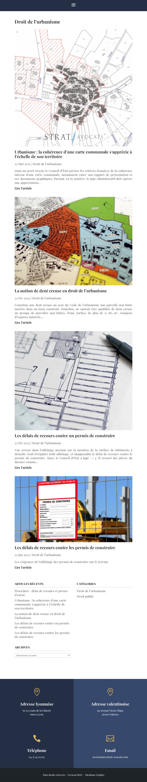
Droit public (85, 596)
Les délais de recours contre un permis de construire (65, 435)
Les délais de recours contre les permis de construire (65, 547)
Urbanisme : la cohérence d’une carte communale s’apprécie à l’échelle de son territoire (73, 154)
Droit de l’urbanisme (47, 164)
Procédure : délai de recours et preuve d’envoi (41, 593)
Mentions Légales (94, 774)
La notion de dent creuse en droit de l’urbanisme (61, 290)
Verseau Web (75, 774)
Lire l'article (23, 188)
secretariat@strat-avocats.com (110, 757)
